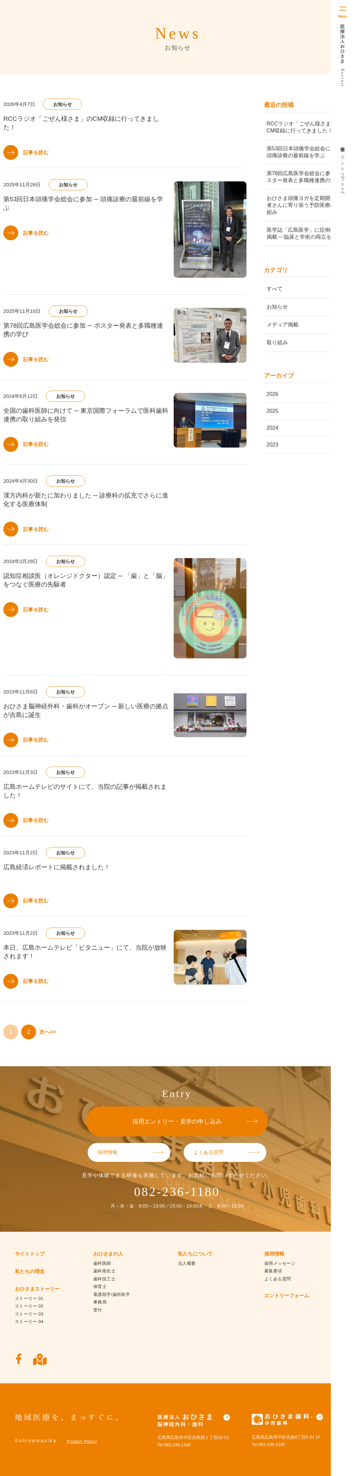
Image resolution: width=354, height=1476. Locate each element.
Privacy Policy (82, 1441)
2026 (273, 394)
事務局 (100, 1302)
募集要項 (342, 144)
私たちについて (195, 1254)
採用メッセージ (279, 1263)
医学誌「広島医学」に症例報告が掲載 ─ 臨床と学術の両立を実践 (306, 233)
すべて (275, 289)
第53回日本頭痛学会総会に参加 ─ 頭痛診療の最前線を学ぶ (307, 152)
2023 (273, 445)
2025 (273, 411)
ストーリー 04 (29, 1321)
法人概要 (187, 1263)
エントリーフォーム (342, 172)
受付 (97, 1310)
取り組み (277, 342)
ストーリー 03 (29, 1313)
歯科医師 (102, 1263)
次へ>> (47, 1032)
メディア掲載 (282, 324)
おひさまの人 (108, 1254)
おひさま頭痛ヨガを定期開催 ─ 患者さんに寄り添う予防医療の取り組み (307, 205)
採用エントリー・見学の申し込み (177, 1121)
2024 (273, 428)
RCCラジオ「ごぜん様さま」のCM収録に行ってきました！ (304, 127)
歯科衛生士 (104, 1270)
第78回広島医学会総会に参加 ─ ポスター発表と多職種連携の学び (307, 176)
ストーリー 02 (29, 1306)
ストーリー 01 (29, 1298)
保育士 (100, 1286)
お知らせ (277, 306)
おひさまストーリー (37, 1289)
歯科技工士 (104, 1278)
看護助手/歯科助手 (111, 1294)
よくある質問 (208, 1152)
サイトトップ (30, 1254)
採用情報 (107, 1152)
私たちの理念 (30, 1271)
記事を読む (36, 152)
